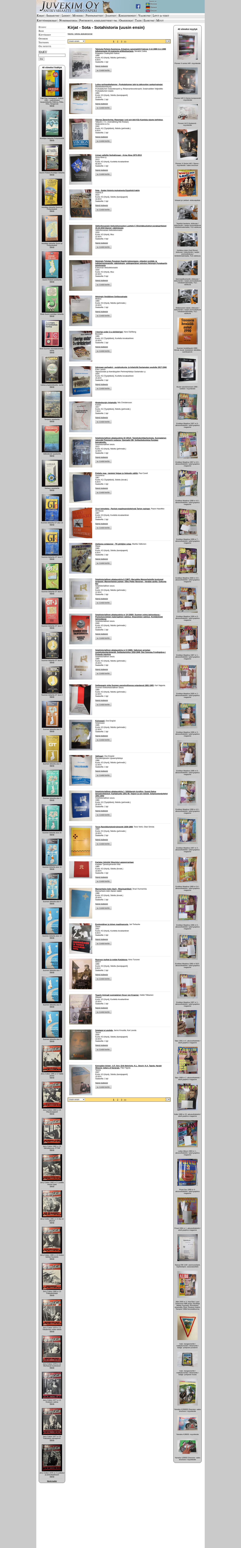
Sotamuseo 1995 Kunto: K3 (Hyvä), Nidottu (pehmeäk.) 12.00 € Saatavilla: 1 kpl (110, 726)
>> (125, 41)
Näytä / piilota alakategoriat (80, 34)
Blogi (41, 30)
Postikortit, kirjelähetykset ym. (98, 20)
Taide (138, 20)
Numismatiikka (68, 20)
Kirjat (40, 15)
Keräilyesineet (127, 15)
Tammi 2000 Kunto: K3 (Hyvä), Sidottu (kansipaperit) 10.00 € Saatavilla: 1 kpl (115, 1035)
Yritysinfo (44, 42)
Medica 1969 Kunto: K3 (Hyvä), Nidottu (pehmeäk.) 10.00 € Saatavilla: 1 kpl (111, 302)
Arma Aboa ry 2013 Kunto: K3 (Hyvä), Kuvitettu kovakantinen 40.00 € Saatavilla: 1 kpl (118, 160)
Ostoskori (43, 38)
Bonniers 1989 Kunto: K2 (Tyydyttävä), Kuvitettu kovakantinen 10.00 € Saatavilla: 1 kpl (115, 337)
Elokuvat (149, 20)
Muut (160, 20)
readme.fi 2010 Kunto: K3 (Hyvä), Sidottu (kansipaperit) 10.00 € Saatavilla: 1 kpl (117, 195)
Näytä (52, 106)
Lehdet (66, 15)
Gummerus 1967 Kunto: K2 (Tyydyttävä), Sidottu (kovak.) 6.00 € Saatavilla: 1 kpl (121, 478)
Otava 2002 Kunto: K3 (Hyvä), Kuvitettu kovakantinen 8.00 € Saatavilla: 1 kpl (117, 929)
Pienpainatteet (94, 15)
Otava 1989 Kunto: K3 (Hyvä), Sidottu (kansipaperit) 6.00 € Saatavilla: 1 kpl (120, 549)
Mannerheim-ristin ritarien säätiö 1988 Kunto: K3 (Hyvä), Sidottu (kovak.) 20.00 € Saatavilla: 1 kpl (121, 894)
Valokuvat (144, 15)
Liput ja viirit (161, 15)
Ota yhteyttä (45, 46)
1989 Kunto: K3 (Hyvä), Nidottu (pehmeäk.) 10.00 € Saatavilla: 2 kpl (124, 831)
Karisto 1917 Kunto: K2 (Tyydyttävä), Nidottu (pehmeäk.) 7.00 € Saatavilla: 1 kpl (113, 408)
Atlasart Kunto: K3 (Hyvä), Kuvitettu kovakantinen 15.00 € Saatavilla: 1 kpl (124, 999)
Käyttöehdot (45, 34)
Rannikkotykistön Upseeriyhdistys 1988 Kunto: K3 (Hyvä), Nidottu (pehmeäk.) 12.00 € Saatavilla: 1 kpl (110, 761)
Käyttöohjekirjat (47, 20)
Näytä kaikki (52, 1481)
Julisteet (110, 15)
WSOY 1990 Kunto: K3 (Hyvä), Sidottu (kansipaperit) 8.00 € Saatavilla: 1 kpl (117, 965)
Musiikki (77, 15)
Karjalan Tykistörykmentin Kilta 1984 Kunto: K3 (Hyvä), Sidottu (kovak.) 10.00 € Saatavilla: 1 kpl (114, 867)
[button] (103, 70)
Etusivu (42, 27)
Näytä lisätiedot (101, 66)
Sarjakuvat (52, 15)
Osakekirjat (126, 20)
